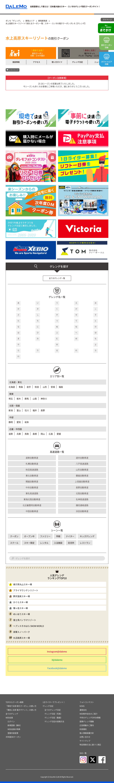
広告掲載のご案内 (87, 725)
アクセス (36, 62)
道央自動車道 (82, 457)
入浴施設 (58, 542)
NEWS (82, 706)
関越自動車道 (32, 481)
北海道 (12, 386)
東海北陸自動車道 (32, 499)
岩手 (29, 386)
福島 (61, 386)
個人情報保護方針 (87, 733)
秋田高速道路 (32, 469)
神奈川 (44, 398)
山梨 (35, 398)
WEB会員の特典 (14, 729)
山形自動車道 (82, 469)
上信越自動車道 (82, 481)
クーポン (14, 536)
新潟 (11, 410)
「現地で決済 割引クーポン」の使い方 (21, 706)
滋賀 (11, 433)
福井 (35, 410)
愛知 (19, 422)
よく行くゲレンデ (13, 70)
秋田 (37, 386)
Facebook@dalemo (57, 668)
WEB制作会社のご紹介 (89, 713)
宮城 (53, 386)
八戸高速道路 (82, 463)
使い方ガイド (57, 62)
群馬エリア (30, 20)
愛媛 (59, 433)
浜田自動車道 (82, 511)
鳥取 (27, 433)
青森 (21, 386)
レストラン (85, 542)
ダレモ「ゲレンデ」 (14, 20)
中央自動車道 (32, 487)
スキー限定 (29, 542)
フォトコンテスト (87, 702)
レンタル (44, 542)
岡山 (43, 433)
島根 (35, 433)
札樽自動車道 (32, 463)
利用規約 (83, 729)
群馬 (27, 398)
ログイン (11, 721)
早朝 (58, 536)
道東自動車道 (32, 457)
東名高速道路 (32, 493)
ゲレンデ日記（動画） (53, 717)
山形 (45, 386)
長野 (43, 410)
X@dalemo (57, 659)
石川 (27, 410)
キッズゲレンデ (87, 536)
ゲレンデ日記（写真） (53, 713)
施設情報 (16, 62)
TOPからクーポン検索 (14, 702)
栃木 (19, 398)
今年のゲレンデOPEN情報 (90, 717)
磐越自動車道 (82, 475)
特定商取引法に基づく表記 (90, 744)
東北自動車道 (32, 475)
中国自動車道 (32, 511)
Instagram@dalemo (57, 651)
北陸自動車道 (82, 493)
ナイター (70, 536)
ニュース (98, 62)
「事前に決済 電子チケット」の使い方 (21, 710)
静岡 (11, 422)
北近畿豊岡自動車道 (32, 505)
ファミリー (45, 536)
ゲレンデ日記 (77, 62)
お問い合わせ (85, 737)
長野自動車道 (82, 487)
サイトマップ (85, 740)
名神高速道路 (82, 499)
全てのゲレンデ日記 (53, 710)
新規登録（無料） (15, 725)
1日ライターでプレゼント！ (54, 702)
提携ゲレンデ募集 (87, 721)
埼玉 (11, 398)
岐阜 (27, 422)
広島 (51, 433)
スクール (14, 542)
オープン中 (29, 536)
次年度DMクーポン (13, 737)
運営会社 (83, 710)
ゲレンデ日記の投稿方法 (54, 721)
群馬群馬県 (42, 20)
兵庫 (19, 433)
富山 (19, 410)
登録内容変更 (13, 733)
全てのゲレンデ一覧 (57, 278)
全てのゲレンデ (12, 713)
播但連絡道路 (82, 505)
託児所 (71, 542)
